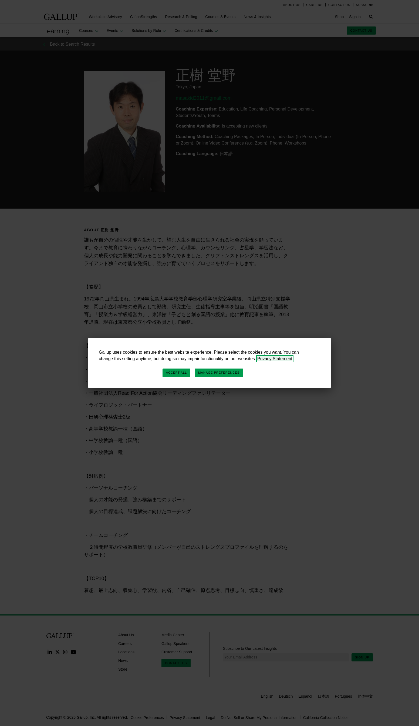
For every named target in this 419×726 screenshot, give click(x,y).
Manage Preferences (218, 372)
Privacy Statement (274, 358)
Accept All (176, 372)
